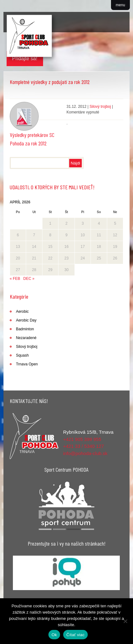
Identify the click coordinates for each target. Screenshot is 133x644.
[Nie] (125, 621)
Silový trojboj (100, 106)
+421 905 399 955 (82, 439)
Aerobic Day (26, 320)
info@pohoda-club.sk (85, 453)
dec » (28, 278)
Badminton (25, 329)
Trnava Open (27, 364)
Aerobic (22, 311)
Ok (54, 634)
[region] (67, 573)
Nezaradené (26, 338)
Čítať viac (75, 634)
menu (120, 5)
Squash (22, 355)
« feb (15, 278)
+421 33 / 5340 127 (83, 446)
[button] (67, 573)
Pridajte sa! (24, 58)
